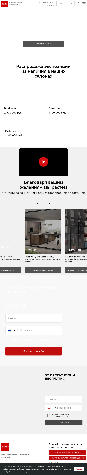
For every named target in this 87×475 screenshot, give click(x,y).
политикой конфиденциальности (41, 340)
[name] (33, 318)
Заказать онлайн (33, 351)
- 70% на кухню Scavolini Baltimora (30, 290)
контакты (53, 463)
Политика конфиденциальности (15, 454)
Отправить (64, 422)
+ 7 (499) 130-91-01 (46, 2)
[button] (66, 3)
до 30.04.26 (15, 305)
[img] (65, 97)
